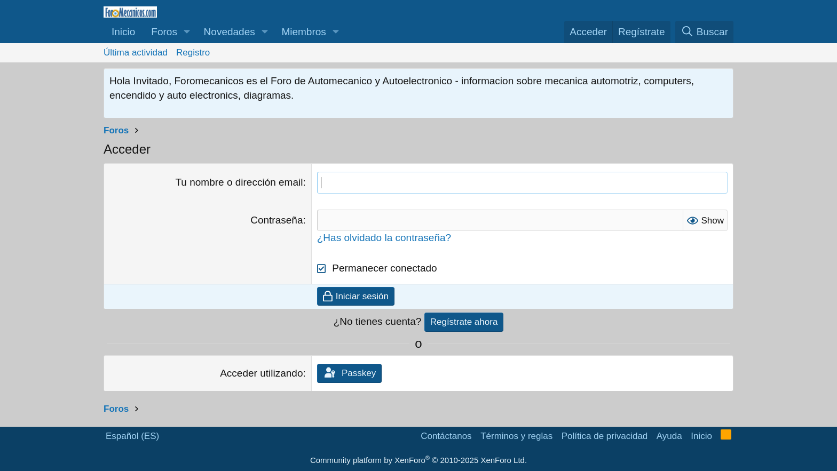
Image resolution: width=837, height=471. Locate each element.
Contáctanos (446, 436)
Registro (193, 52)
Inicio (123, 31)
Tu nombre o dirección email (239, 182)
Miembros (303, 31)
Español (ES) (132, 436)
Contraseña (276, 220)
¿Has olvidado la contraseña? (384, 237)
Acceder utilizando (261, 373)
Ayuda (669, 436)
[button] (187, 32)
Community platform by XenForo (418, 460)
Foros (164, 31)
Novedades (229, 31)
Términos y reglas (516, 436)
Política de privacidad (605, 436)
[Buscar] (704, 32)
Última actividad (136, 52)
